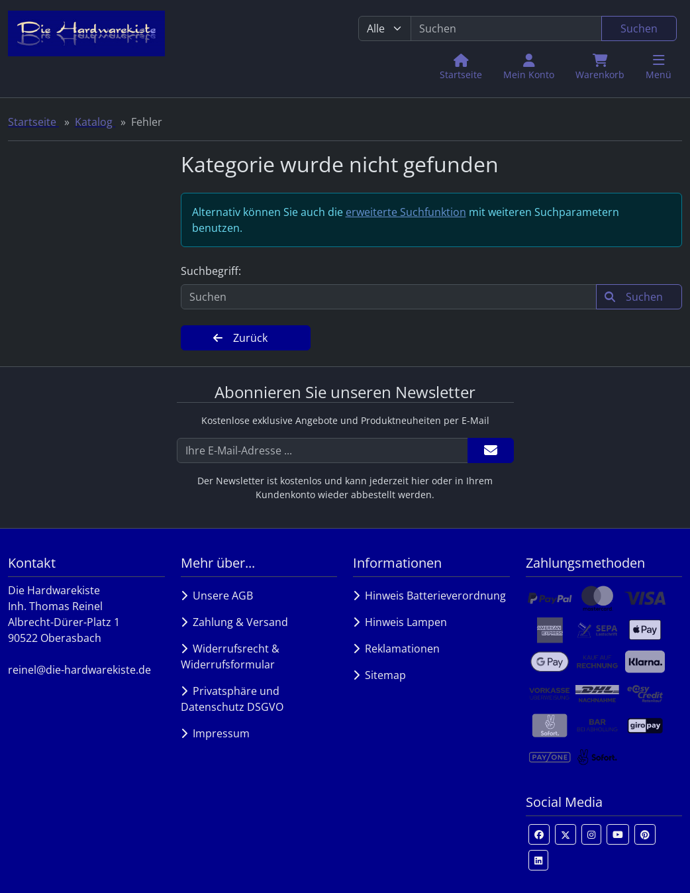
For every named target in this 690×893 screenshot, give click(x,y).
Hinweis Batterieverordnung (429, 595)
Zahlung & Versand (234, 622)
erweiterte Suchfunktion (406, 212)
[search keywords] (506, 28)
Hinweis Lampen (400, 622)
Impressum (215, 733)
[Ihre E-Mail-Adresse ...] (322, 450)
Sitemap (379, 675)
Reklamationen (396, 648)
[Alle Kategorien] (384, 28)
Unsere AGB (217, 595)
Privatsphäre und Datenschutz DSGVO (232, 699)
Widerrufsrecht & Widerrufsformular (230, 656)
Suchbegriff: (211, 271)
